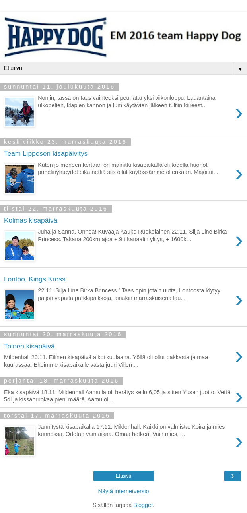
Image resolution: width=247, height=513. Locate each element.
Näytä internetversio (123, 491)
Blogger (143, 505)
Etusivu (123, 476)
